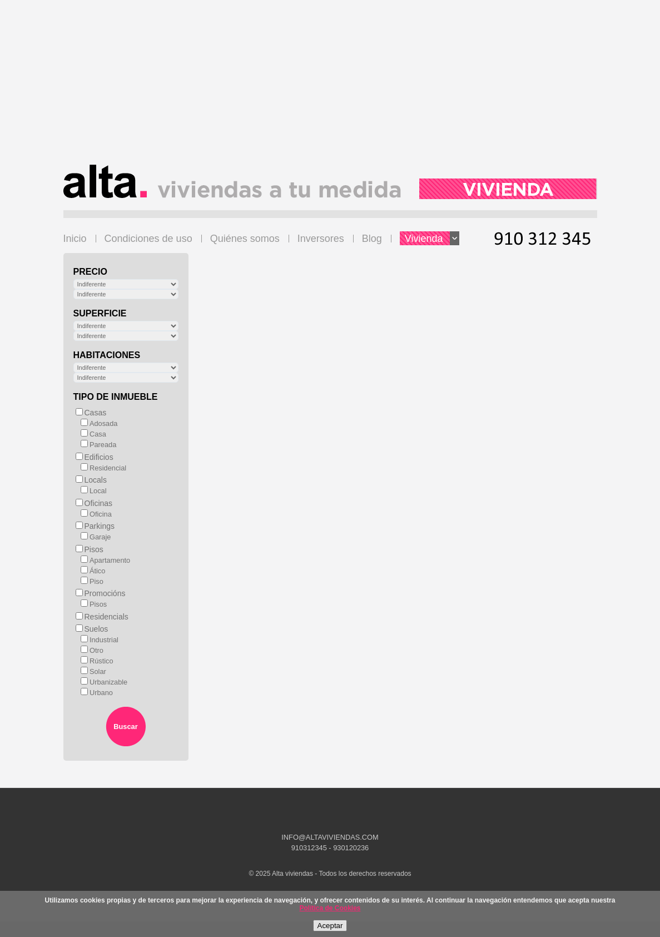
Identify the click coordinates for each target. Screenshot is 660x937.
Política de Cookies (329, 908)
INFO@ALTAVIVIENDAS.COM (329, 837)
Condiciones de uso (148, 238)
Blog (372, 238)
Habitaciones (107, 355)
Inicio (75, 238)
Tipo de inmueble (115, 396)
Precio (90, 271)
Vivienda (432, 238)
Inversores (320, 238)
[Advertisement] (330, 87)
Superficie (100, 313)
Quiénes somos (245, 238)
